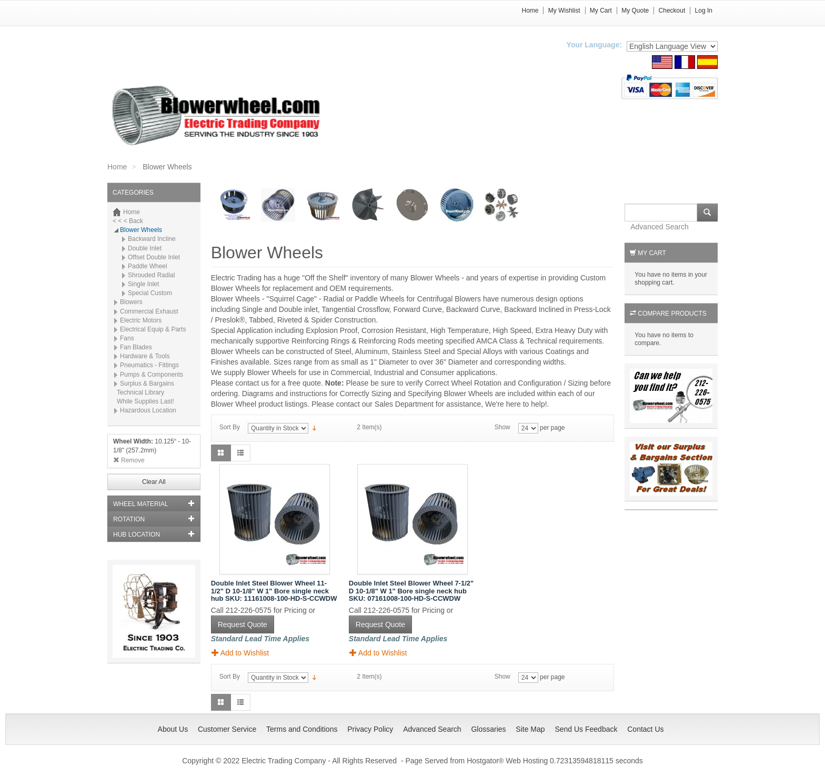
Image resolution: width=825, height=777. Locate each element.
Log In (703, 10)
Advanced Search (659, 227)
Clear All (154, 482)
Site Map (530, 729)
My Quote (635, 10)
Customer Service (227, 729)
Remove (129, 460)
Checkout (672, 10)
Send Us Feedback (586, 729)
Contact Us (645, 729)
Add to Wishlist (240, 652)
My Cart (601, 10)
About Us (173, 729)
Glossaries (488, 729)
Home (529, 10)
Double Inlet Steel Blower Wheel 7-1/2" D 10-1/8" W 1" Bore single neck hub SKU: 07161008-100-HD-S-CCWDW (411, 590)
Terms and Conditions (301, 729)
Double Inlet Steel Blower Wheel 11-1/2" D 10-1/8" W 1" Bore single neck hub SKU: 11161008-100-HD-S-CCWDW (274, 590)
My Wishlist (564, 10)
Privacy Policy (370, 729)
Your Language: (594, 45)
